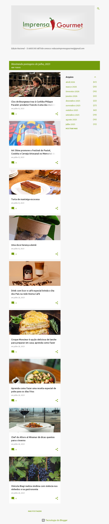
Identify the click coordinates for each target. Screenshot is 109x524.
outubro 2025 (72, 110)
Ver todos (16, 67)
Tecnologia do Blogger (54, 520)
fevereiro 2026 (72, 91)
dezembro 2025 (73, 101)
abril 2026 (70, 82)
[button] (56, 114)
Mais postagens (35, 511)
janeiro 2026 (71, 96)
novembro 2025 (73, 105)
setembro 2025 (72, 115)
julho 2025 (70, 124)
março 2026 (71, 87)
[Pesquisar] (98, 8)
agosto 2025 (71, 119)
